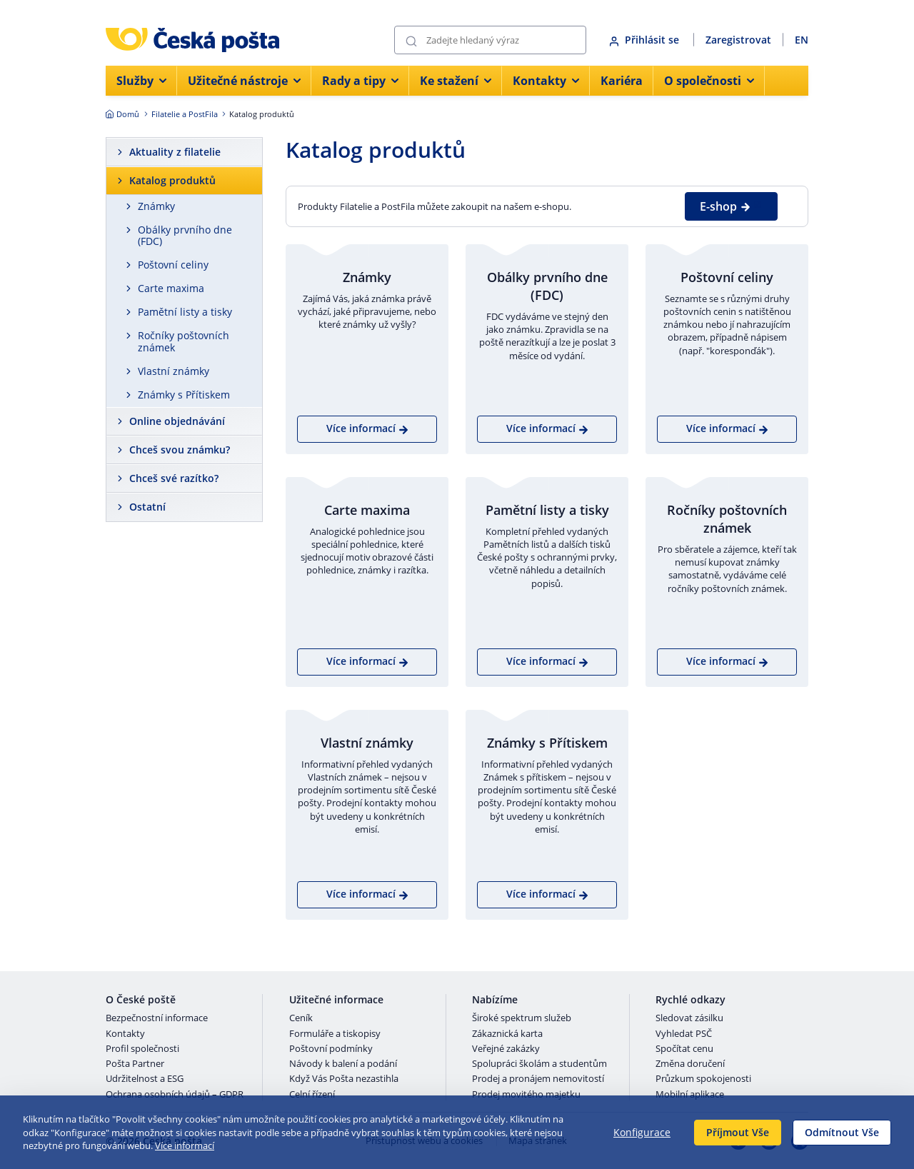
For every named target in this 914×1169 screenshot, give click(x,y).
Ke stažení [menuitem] (455, 81)
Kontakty (125, 1034)
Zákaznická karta (507, 1034)
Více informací (184, 1145)
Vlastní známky (173, 371)
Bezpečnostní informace (157, 1018)
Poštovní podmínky (331, 1049)
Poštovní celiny (173, 264)
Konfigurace (642, 1132)
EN (801, 39)
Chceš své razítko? (174, 478)
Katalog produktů (172, 180)
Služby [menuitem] (141, 81)
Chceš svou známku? (179, 449)
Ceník (301, 1018)
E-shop (725, 206)
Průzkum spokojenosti (703, 1079)
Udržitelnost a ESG (145, 1079)
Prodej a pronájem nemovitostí (538, 1079)
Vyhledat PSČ (684, 1034)
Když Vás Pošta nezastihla (343, 1079)
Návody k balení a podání (343, 1064)
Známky (156, 206)
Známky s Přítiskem (184, 394)
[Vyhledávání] (490, 40)
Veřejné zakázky (506, 1049)
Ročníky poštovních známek (183, 341)
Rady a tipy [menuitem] (360, 81)
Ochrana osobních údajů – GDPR (174, 1094)
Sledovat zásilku (689, 1018)
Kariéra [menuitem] (622, 81)
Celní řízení (312, 1094)
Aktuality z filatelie (175, 152)
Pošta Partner (135, 1064)
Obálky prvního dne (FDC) (185, 236)
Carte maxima (171, 288)
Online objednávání (177, 421)
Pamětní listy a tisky (185, 311)
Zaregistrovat (738, 39)
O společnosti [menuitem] (709, 81)
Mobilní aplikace (690, 1094)
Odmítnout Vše (842, 1132)
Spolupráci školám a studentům (539, 1064)
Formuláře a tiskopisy (335, 1034)
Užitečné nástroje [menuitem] (244, 81)
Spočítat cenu (684, 1049)
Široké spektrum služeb (521, 1018)
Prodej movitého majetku (526, 1094)
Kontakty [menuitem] (546, 81)
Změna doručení (690, 1064)
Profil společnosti (142, 1049)
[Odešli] (411, 40)
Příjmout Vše (737, 1132)
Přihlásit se (645, 39)
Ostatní (147, 506)
